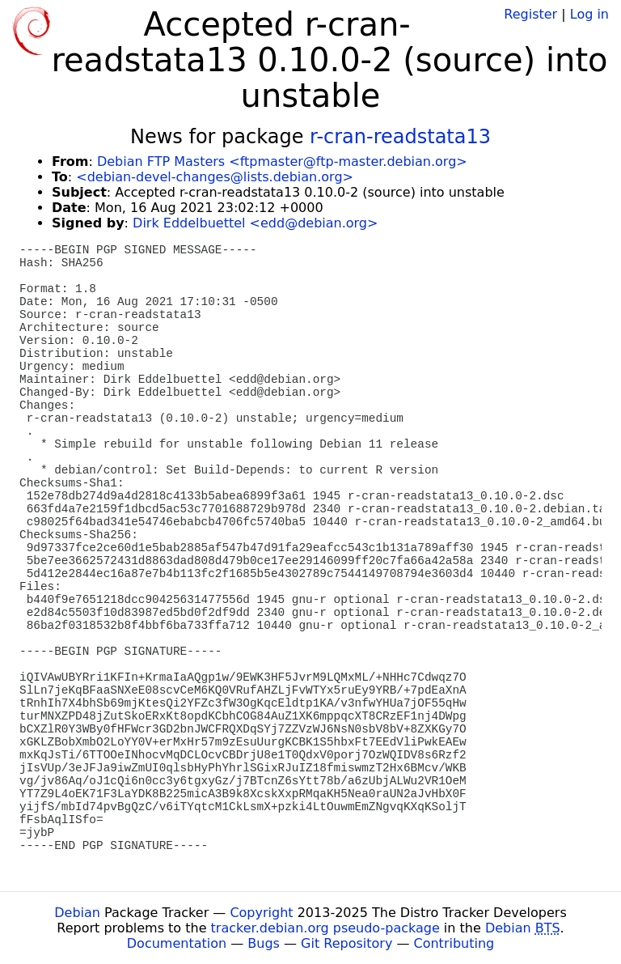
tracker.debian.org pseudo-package (325, 928)
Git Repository (346, 943)
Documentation (176, 943)
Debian (77, 912)
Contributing (454, 943)
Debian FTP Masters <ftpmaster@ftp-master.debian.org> (282, 161)
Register (530, 14)
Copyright (261, 912)
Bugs (263, 943)
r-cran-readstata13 (400, 136)
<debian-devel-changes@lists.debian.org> (214, 177)
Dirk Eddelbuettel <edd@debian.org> (255, 223)
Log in (589, 14)
